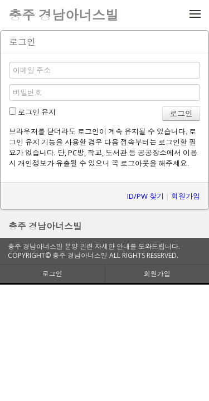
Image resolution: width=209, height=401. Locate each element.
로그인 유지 (32, 112)
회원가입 (185, 196)
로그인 (52, 273)
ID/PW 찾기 (145, 196)
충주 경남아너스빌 (45, 226)
